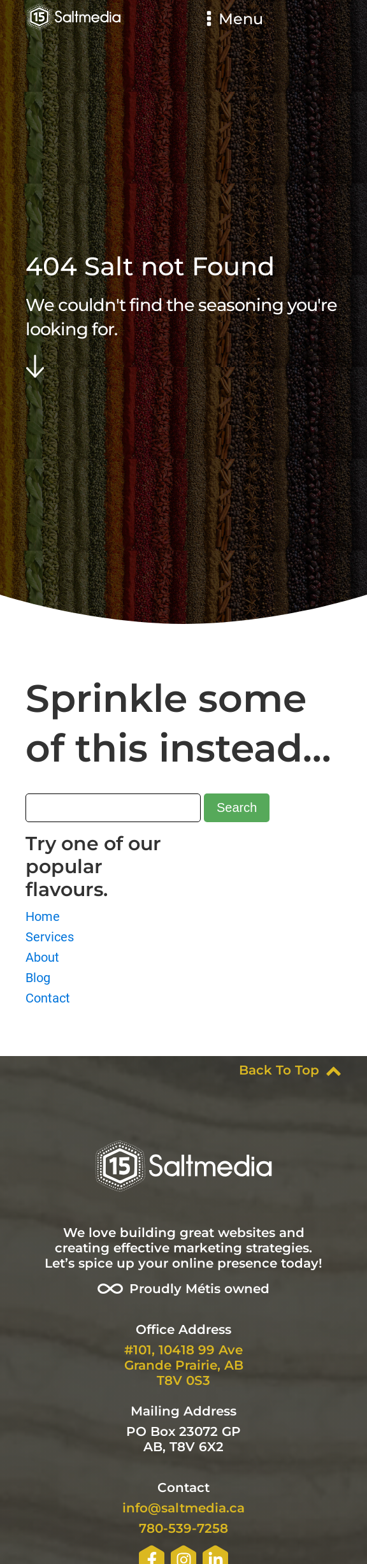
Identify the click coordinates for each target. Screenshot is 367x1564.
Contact (47, 998)
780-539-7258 (183, 1528)
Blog (37, 977)
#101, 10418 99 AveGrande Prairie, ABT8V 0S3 (183, 1365)
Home (42, 916)
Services (49, 937)
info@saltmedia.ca (183, 1508)
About (42, 957)
